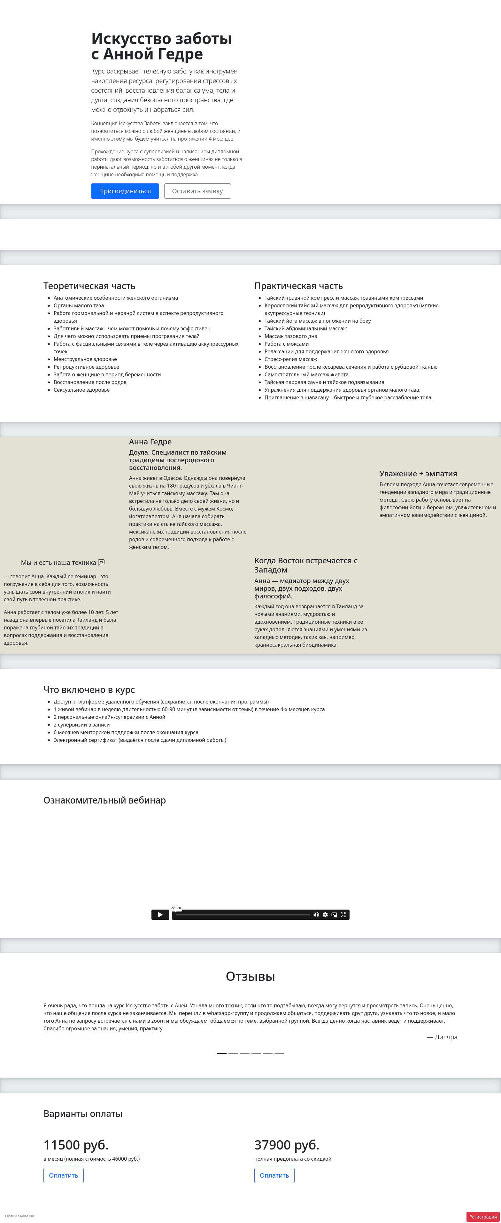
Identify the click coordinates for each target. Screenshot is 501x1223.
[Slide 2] (214, 225)
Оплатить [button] (63, 1175)
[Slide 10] (267, 225)
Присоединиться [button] (125, 191)
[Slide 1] (207, 225)
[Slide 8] (253, 225)
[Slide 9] (260, 225)
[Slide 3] (220, 225)
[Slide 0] (222, 1053)
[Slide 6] (240, 225)
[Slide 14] (293, 225)
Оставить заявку (197, 191)
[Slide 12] (280, 225)
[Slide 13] (287, 225)
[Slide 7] (247, 225)
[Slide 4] (227, 225)
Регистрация (483, 1217)
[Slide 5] (234, 225)
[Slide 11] (273, 225)
